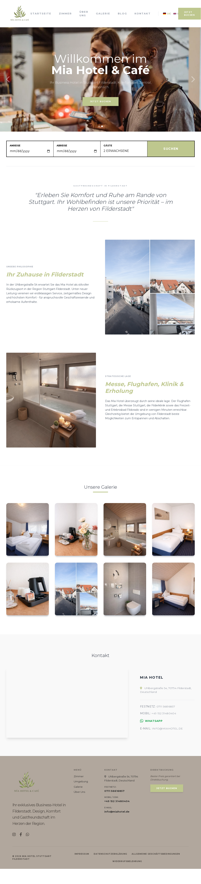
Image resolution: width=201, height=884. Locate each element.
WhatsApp (151, 728)
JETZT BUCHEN (189, 13)
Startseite (40, 13)
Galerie (103, 13)
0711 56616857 (166, 714)
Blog (122, 13)
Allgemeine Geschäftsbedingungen (156, 869)
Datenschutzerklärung (110, 869)
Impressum (81, 869)
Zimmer (65, 13)
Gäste (108, 145)
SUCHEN (170, 149)
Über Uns (83, 13)
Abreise (62, 145)
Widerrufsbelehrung (127, 876)
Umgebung (81, 796)
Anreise (15, 145)
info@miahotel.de (167, 736)
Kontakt (143, 13)
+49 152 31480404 (163, 721)
